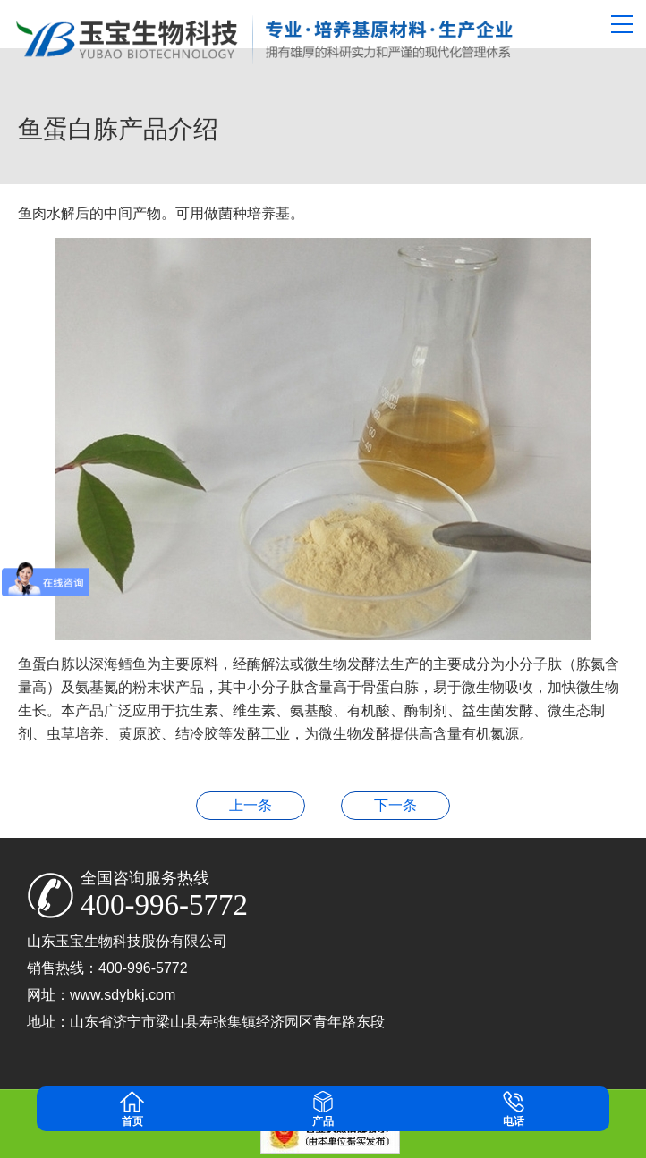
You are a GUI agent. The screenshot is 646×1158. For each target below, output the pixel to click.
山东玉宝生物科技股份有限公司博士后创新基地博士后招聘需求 (395, 805)
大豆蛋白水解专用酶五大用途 (250, 805)
